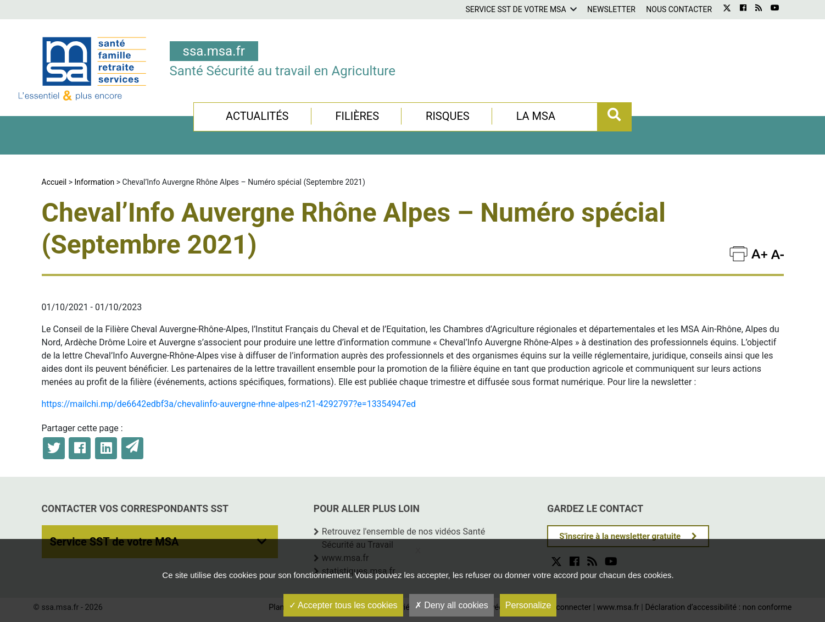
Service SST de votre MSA (515, 9)
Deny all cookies (451, 605)
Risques (448, 116)
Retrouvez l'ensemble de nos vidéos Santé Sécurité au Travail (403, 538)
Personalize (528, 605)
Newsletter (611, 9)
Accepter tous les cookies (343, 605)
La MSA (535, 116)
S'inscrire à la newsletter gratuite (620, 536)
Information (95, 182)
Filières (357, 116)
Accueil (54, 182)
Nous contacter (679, 9)
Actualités (257, 116)
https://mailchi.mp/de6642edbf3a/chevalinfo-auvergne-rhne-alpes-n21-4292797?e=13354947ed (229, 404)
